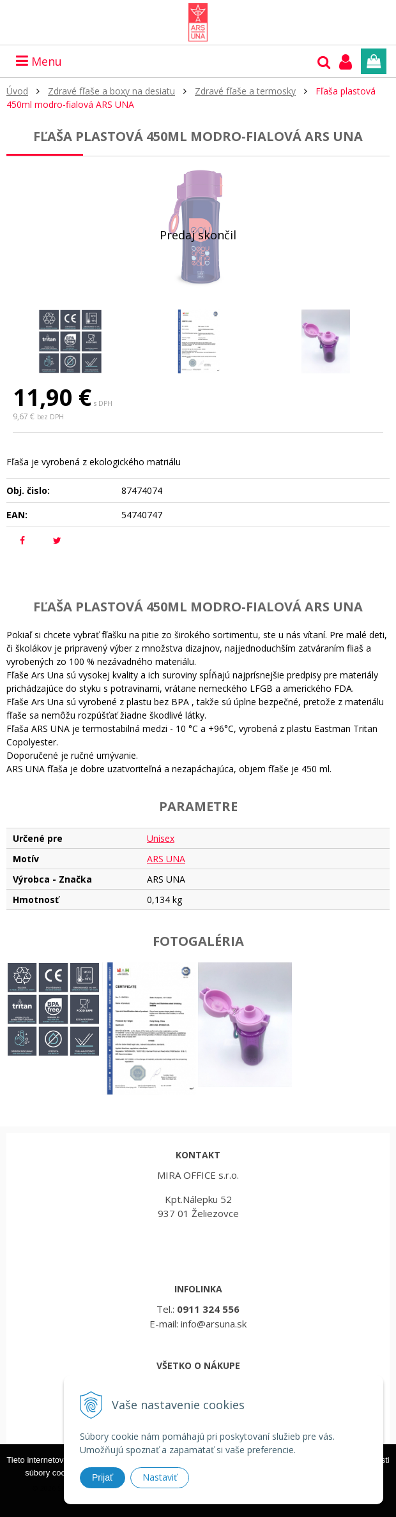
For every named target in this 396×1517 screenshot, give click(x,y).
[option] (70, 341)
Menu (39, 61)
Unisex (160, 838)
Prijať (102, 1477)
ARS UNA (166, 859)
